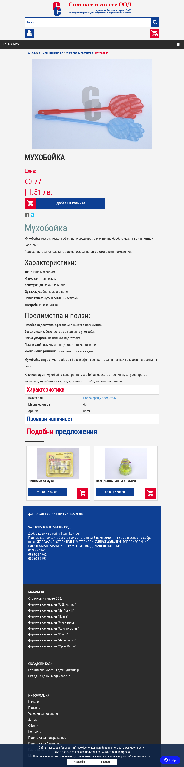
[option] (92, 104)
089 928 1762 (37, 554)
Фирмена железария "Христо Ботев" (53, 628)
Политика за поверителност (47, 738)
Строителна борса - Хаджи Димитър (53, 670)
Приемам (104, 761)
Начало (33, 702)
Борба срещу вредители (100, 398)
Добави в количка (70, 203)
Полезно (34, 708)
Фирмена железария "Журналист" (52, 622)
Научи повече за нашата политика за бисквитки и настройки (92, 752)
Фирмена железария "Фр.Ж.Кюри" (52, 646)
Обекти (33, 726)
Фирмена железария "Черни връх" (52, 640)
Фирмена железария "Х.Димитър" (52, 604)
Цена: (30, 171)
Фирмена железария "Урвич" (48, 634)
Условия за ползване (43, 714)
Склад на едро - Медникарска (49, 676)
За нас (32, 720)
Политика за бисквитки (44, 743)
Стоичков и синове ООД (45, 598)
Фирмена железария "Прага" (48, 616)
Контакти (35, 732)
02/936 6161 (37, 550)
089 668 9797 (37, 558)
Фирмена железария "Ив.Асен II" (51, 610)
